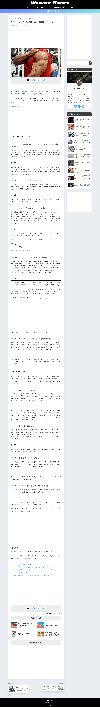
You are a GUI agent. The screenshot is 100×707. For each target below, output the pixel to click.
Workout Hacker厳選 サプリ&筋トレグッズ (50, 11)
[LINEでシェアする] (45, 80)
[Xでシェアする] (28, 80)
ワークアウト (35, 7)
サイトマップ (53, 703)
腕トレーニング (57, 614)
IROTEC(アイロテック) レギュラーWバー (22, 251)
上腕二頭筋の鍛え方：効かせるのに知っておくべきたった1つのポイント (33, 567)
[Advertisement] (36, 37)
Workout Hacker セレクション (61, 7)
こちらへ (80, 102)
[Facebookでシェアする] (33, 80)
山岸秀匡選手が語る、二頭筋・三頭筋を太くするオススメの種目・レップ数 (35, 575)
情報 (51, 7)
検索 (90, 63)
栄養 (46, 7)
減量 (42, 7)
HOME (50, 701)
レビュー (28, 7)
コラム (72, 7)
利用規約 (46, 703)
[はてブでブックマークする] (39, 80)
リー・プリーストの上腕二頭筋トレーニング (33, 91)
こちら (17, 107)
